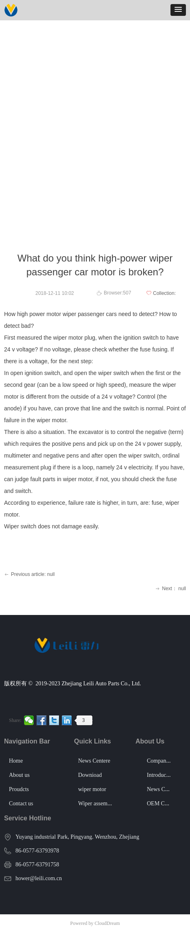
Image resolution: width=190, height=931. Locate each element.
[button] (178, 10)
